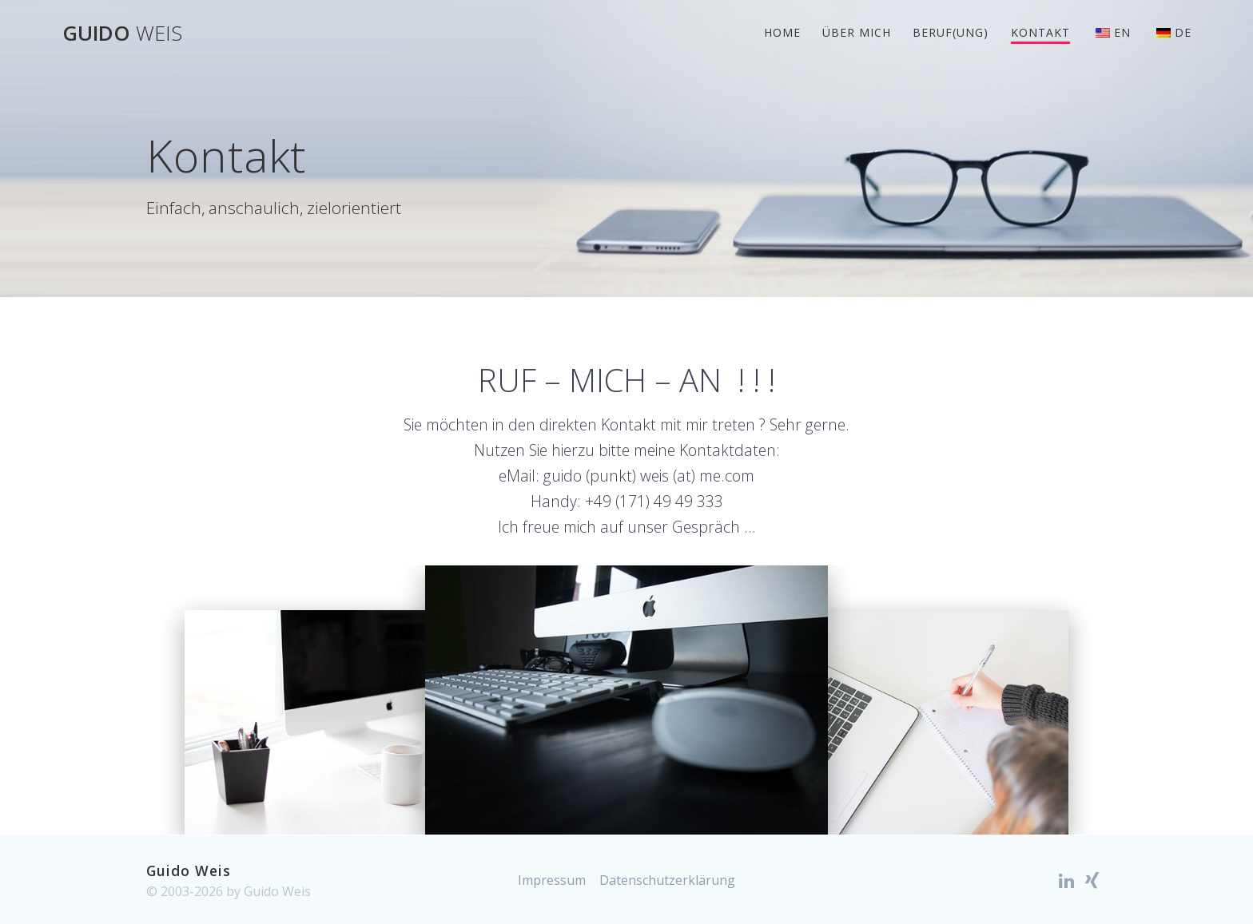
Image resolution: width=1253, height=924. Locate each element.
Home (782, 32)
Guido (122, 33)
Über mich (856, 32)
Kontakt (1040, 32)
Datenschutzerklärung (667, 880)
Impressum (552, 880)
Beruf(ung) (950, 32)
